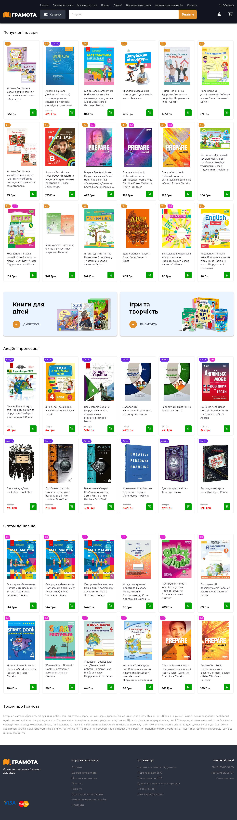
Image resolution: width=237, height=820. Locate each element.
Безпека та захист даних (138, 5)
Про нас (105, 5)
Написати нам (225, 778)
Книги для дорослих (151, 794)
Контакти (192, 5)
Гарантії (118, 5)
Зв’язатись (226, 5)
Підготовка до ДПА (150, 778)
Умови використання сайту (169, 5)
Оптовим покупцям (87, 5)
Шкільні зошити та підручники (157, 767)
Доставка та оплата (63, 5)
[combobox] (123, 14)
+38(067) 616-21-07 (222, 772)
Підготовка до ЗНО (150, 772)
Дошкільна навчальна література (159, 783)
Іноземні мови (147, 788)
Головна (44, 5)
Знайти (188, 14)
